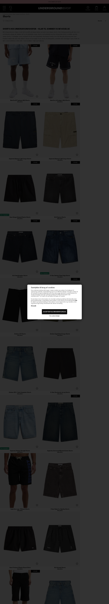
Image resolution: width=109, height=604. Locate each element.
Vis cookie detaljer (54, 316)
